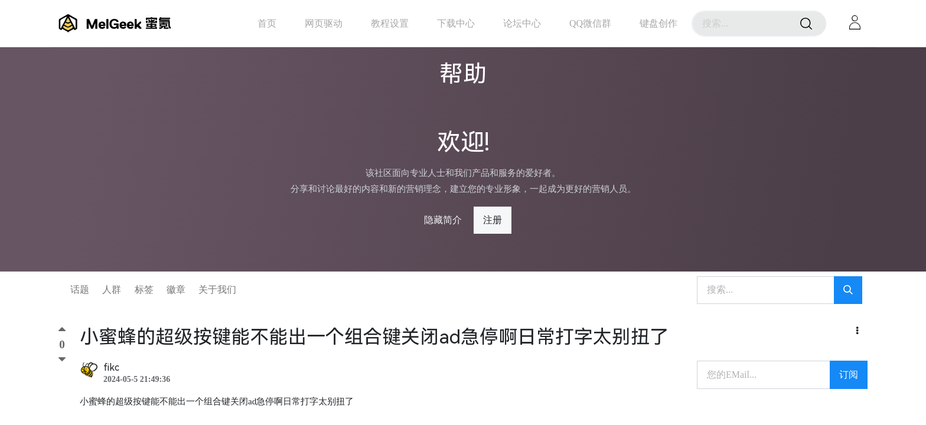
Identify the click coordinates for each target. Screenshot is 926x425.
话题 (79, 290)
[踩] (62, 359)
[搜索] (806, 23)
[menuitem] (267, 23)
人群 (111, 290)
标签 (144, 290)
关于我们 (217, 290)
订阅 (848, 375)
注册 (492, 220)
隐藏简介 (443, 220)
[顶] (62, 332)
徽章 (176, 290)
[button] (857, 331)
